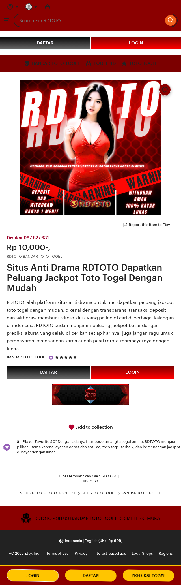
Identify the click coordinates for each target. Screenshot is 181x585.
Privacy (81, 553)
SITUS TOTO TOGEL (99, 493)
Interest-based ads (109, 553)
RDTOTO (90, 481)
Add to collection (90, 427)
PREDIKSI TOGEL (148, 575)
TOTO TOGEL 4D (61, 493)
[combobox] (89, 20)
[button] (91, 540)
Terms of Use (57, 553)
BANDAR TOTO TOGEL (27, 357)
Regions (166, 553)
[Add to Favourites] (165, 90)
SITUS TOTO (31, 493)
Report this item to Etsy (146, 224)
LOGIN (136, 43)
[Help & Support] (12, 7)
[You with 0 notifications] (31, 7)
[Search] (171, 20)
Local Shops (142, 553)
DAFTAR (45, 43)
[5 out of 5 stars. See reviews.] (66, 357)
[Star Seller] (50, 357)
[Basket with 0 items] (47, 7)
